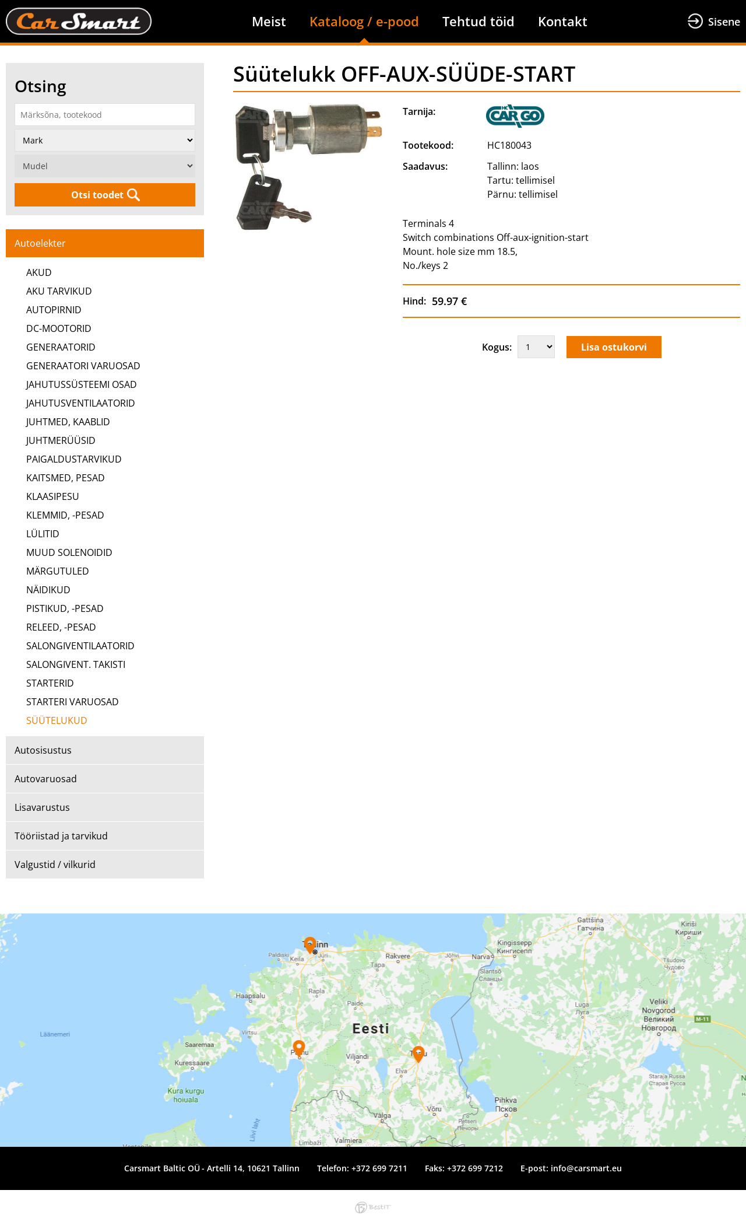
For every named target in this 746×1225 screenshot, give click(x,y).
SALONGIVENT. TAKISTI (75, 664)
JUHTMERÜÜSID (61, 440)
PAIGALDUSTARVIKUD (74, 459)
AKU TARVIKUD (59, 291)
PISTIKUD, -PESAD (65, 608)
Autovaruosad (46, 778)
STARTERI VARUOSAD (72, 701)
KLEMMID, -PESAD (65, 515)
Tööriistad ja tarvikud (61, 836)
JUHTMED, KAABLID (68, 421)
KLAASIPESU (52, 496)
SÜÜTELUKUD (56, 720)
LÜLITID (42, 533)
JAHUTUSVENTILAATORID (80, 403)
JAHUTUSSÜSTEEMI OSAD (81, 384)
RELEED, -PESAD (61, 627)
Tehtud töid (478, 21)
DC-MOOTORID (59, 328)
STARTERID (50, 683)
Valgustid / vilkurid (55, 864)
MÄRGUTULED (57, 571)
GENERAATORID (61, 347)
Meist (269, 21)
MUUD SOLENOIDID (69, 552)
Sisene (724, 22)
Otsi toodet (97, 194)
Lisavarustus (42, 807)
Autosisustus (43, 750)
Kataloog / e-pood (364, 21)
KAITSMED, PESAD (65, 477)
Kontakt (562, 21)
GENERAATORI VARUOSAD (83, 365)
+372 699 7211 (379, 1168)
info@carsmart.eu (586, 1168)
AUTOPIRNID (54, 309)
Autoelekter (40, 243)
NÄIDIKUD (48, 589)
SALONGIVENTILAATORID (80, 645)
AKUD (39, 272)
